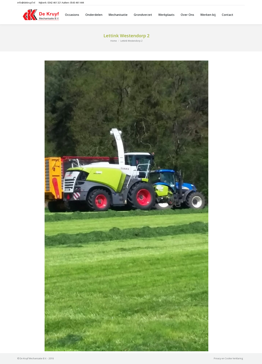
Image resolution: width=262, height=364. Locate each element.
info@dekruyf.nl (26, 2)
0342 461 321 (54, 2)
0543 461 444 (77, 2)
